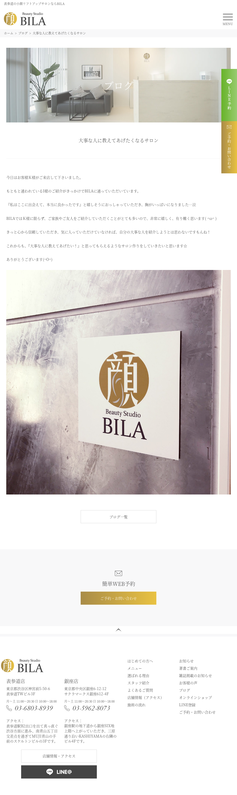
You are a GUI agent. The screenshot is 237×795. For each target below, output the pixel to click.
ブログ (184, 690)
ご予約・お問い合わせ (118, 598)
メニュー (134, 668)
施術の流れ (136, 704)
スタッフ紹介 (138, 682)
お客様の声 (188, 682)
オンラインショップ (195, 697)
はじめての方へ (140, 660)
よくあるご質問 (140, 690)
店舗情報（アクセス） (145, 697)
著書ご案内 (188, 668)
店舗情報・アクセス (59, 755)
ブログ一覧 (118, 516)
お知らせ (186, 660)
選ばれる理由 (138, 675)
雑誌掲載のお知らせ (195, 675)
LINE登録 (187, 704)
